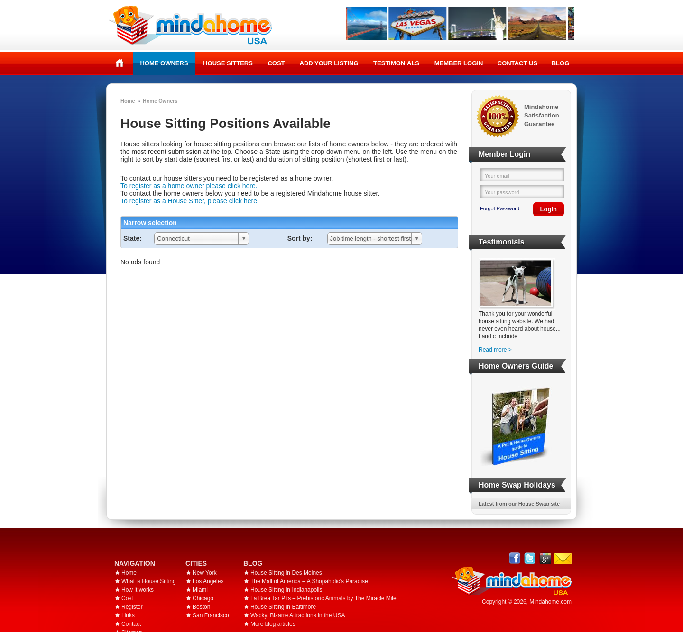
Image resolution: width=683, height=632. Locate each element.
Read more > (495, 349)
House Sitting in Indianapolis (286, 590)
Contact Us (517, 63)
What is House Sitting (148, 581)
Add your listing (329, 63)
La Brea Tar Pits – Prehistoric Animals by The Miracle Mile (323, 598)
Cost (276, 63)
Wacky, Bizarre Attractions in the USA (297, 615)
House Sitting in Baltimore (283, 607)
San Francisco (211, 615)
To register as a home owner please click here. (189, 186)
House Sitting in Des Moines (286, 572)
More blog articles (272, 624)
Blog (561, 63)
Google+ (545, 558)
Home (120, 63)
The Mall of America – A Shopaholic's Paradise (309, 581)
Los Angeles (208, 581)
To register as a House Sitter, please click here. (189, 201)
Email (563, 558)
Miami (200, 590)
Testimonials (396, 63)
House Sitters (228, 63)
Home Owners (164, 63)
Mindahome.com (550, 601)
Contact (131, 624)
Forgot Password (499, 208)
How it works (137, 590)
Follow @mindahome (530, 558)
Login (548, 209)
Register (132, 607)
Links (128, 615)
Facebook (515, 558)
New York (205, 572)
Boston (201, 607)
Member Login (458, 63)
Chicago (203, 598)
